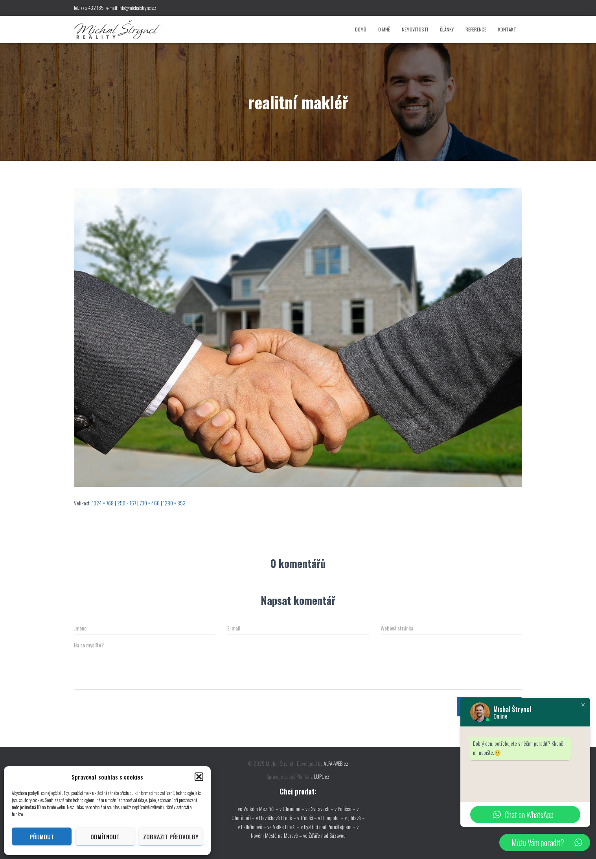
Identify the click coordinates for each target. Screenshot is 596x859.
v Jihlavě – (355, 817)
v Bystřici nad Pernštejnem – (329, 826)
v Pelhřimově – (252, 826)
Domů (360, 29)
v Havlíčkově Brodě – (276, 817)
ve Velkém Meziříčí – (259, 808)
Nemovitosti (415, 29)
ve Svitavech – (319, 808)
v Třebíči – (307, 817)
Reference (475, 29)
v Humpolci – (331, 817)
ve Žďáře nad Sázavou (324, 835)
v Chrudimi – (292, 808)
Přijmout (41, 836)
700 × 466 (150, 503)
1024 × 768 (103, 503)
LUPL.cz (321, 776)
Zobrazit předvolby (171, 836)
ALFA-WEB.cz (336, 763)
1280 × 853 (174, 503)
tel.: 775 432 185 (89, 7)
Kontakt (507, 29)
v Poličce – (346, 808)
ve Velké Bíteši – (284, 826)
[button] (199, 777)
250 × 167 (126, 503)
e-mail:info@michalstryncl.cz (131, 7)
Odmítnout (105, 836)
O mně (384, 29)
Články (447, 29)
